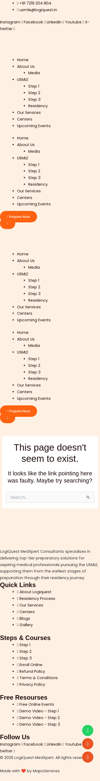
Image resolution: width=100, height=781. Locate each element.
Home (23, 60)
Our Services (29, 112)
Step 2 (34, 92)
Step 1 (33, 86)
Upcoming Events (34, 125)
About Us (26, 66)
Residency (38, 106)
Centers (24, 119)
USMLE (22, 79)
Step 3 (34, 99)
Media (34, 73)
